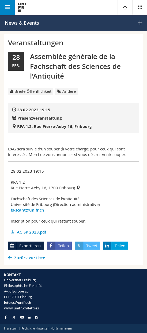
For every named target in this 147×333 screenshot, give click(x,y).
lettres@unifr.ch (17, 302)
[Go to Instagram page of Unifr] (36, 317)
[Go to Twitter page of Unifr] (14, 317)
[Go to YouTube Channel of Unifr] (22, 317)
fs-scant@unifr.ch (27, 210)
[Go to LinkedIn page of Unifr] (29, 317)
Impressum (11, 328)
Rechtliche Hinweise (34, 328)
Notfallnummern (61, 328)
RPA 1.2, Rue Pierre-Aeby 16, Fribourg (54, 126)
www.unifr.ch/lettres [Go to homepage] (21, 308)
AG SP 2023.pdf (31, 232)
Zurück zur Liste (29, 258)
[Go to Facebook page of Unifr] (5, 317)
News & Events (22, 23)
